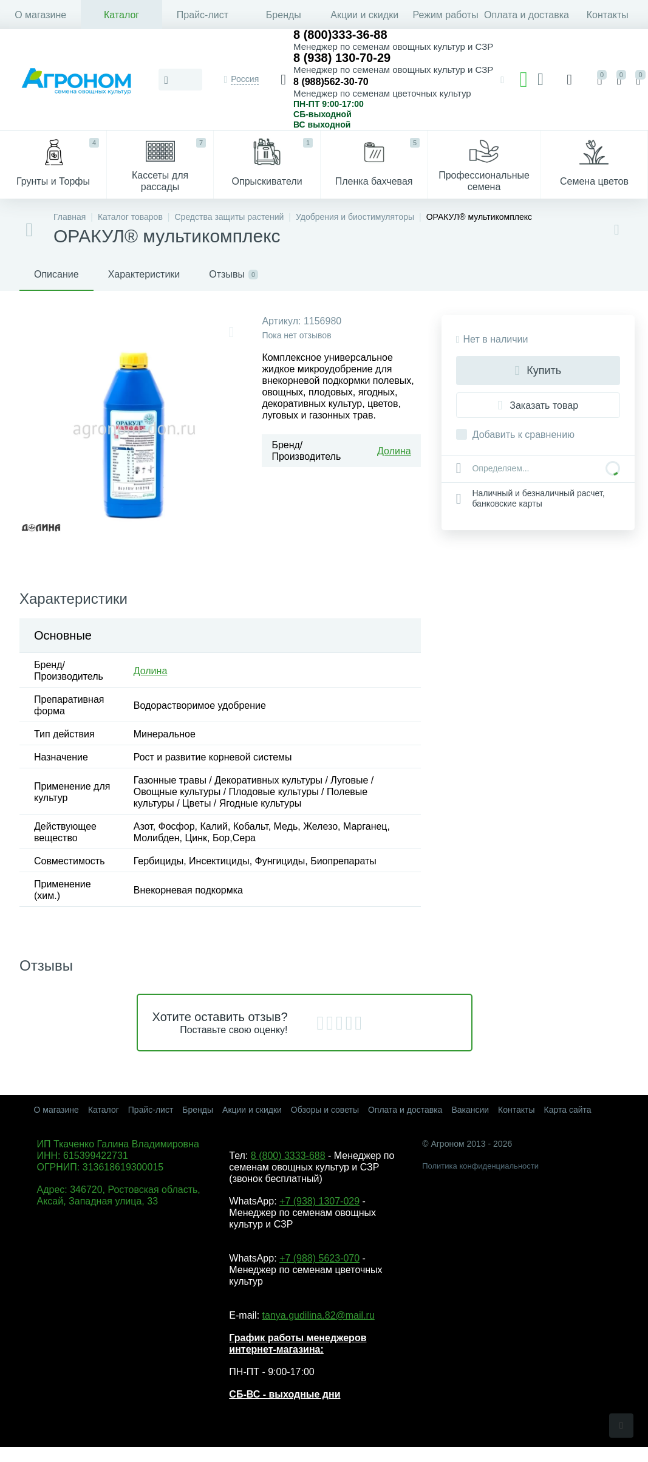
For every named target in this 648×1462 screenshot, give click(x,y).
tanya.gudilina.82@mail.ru (318, 1315)
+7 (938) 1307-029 (319, 1201)
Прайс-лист (202, 15)
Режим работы (446, 15)
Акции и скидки (364, 15)
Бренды (283, 15)
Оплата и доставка (526, 15)
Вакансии (470, 1110)
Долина (394, 451)
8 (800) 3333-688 (288, 1155)
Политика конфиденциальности (480, 1165)
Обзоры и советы (325, 1110)
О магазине (40, 15)
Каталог (121, 15)
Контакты (608, 15)
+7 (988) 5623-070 (319, 1258)
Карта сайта (568, 1110)
